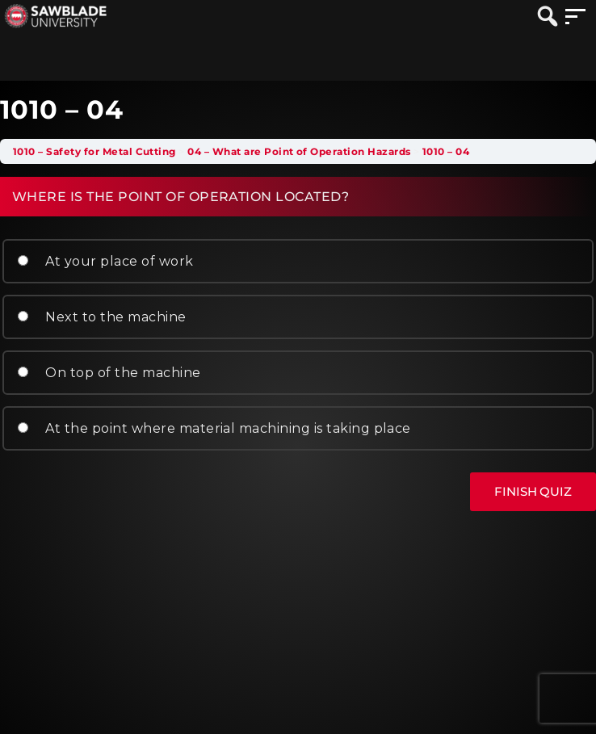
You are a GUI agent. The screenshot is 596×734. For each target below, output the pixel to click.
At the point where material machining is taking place (214, 428)
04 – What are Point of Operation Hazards (298, 151)
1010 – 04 (445, 151)
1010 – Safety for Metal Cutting (94, 151)
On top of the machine (109, 372)
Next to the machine (102, 317)
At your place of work (105, 261)
